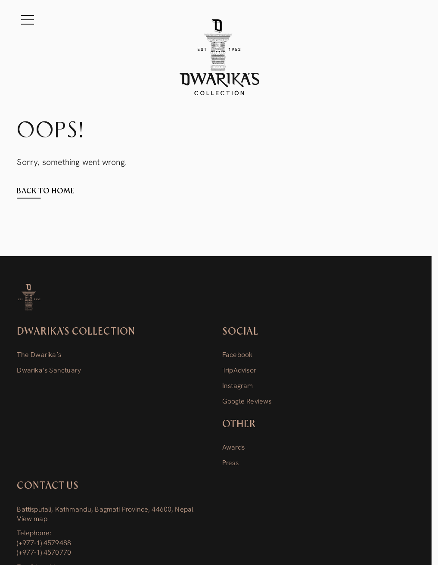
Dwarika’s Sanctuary (49, 370)
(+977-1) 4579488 (44, 542)
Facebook (237, 354)
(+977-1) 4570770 (44, 552)
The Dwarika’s (39, 354)
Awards (233, 447)
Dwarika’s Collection (76, 331)
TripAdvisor (239, 370)
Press (230, 462)
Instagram (237, 385)
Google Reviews (247, 401)
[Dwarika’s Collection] (29, 297)
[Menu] (27, 20)
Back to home (46, 191)
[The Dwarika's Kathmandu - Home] (219, 57)
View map (32, 518)
